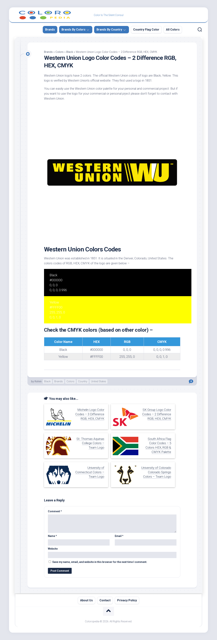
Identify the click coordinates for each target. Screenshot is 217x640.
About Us (86, 600)
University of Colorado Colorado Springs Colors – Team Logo (156, 472)
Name (52, 536)
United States (98, 381)
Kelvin (38, 381)
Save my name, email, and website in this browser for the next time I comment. (99, 561)
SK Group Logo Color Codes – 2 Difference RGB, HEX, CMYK (156, 414)
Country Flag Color (146, 29)
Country (82, 381)
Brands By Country (109, 29)
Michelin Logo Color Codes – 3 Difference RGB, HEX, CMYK (89, 414)
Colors (59, 52)
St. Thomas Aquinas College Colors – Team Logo (90, 443)
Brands (50, 29)
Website (53, 548)
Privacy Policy (127, 600)
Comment (55, 511)
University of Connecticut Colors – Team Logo (89, 472)
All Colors (173, 29)
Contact (105, 600)
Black (69, 52)
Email (119, 536)
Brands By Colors (73, 29)
